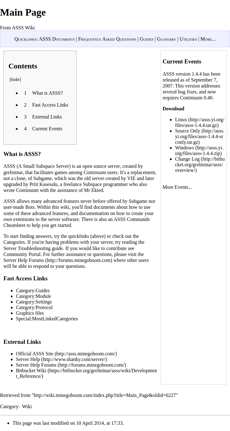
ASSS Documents (57, 39)
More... (207, 39)
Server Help (28, 359)
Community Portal (22, 254)
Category (9, 406)
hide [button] (15, 79)
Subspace (92, 184)
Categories (14, 242)
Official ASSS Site (34, 353)
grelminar (13, 172)
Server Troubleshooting (27, 248)
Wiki (27, 406)
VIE (131, 178)
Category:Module (33, 296)
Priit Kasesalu (44, 184)
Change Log (187, 159)
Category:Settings (34, 301)
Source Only (187, 130)
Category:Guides (33, 290)
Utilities (188, 39)
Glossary (166, 39)
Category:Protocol (34, 307)
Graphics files (30, 313)
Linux (181, 119)
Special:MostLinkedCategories (47, 318)
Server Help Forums (23, 260)
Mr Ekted (93, 190)
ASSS (9, 166)
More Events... (177, 187)
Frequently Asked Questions (107, 39)
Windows (184, 147)
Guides (146, 39)
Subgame (42, 178)
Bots (29, 207)
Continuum (94, 172)
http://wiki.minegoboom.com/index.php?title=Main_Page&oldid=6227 (105, 395)
